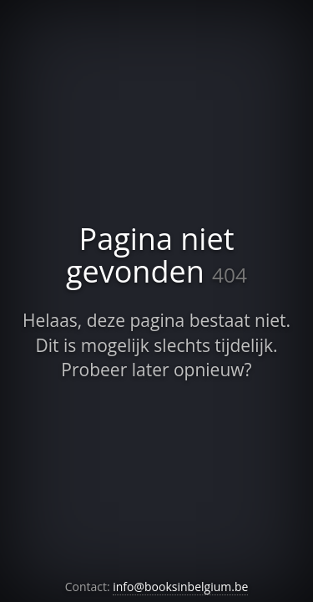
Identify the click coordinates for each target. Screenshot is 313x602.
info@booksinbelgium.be (180, 586)
